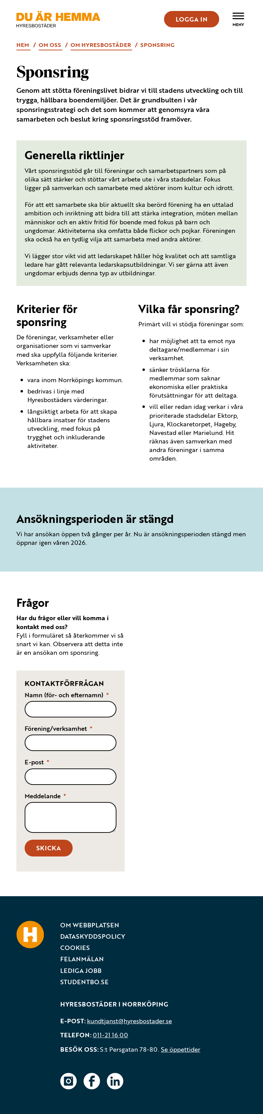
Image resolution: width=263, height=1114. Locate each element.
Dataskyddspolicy (92, 936)
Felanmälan (82, 959)
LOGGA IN (192, 19)
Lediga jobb (80, 970)
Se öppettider (180, 1049)
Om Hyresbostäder (101, 45)
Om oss (50, 45)
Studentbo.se (84, 982)
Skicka (48, 847)
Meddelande (43, 796)
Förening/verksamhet (56, 728)
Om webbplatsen (89, 925)
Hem (23, 45)
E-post (34, 762)
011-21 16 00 (110, 1034)
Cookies (75, 947)
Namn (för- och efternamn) (64, 695)
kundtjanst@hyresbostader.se (129, 1020)
